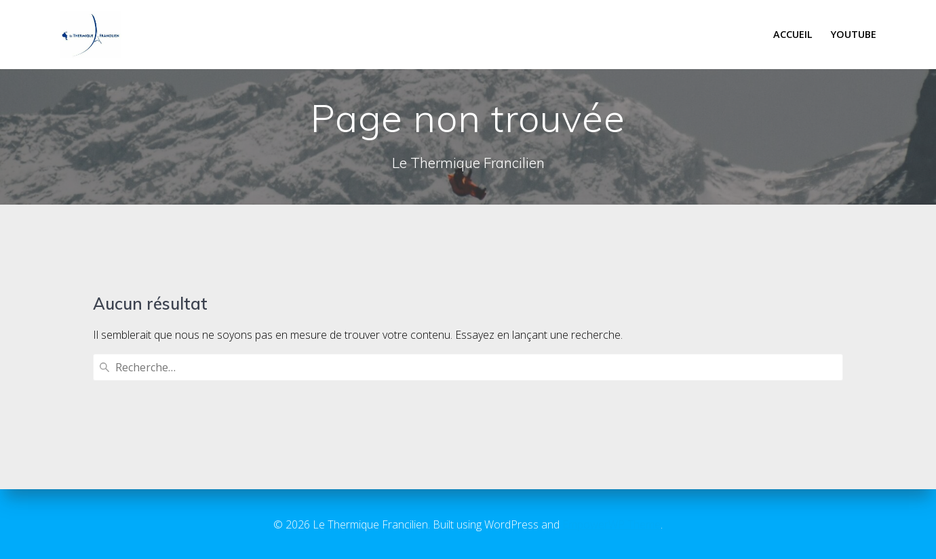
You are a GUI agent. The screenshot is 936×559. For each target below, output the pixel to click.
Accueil (793, 34)
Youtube (853, 34)
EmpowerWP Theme (611, 524)
